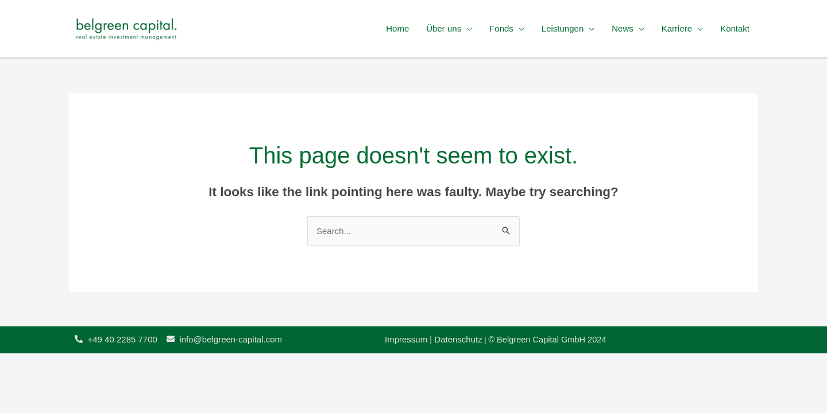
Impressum (407, 339)
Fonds (501, 28)
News (622, 28)
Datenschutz (458, 339)
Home (397, 28)
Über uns (443, 28)
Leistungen (562, 28)
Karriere (677, 28)
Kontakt (734, 28)
